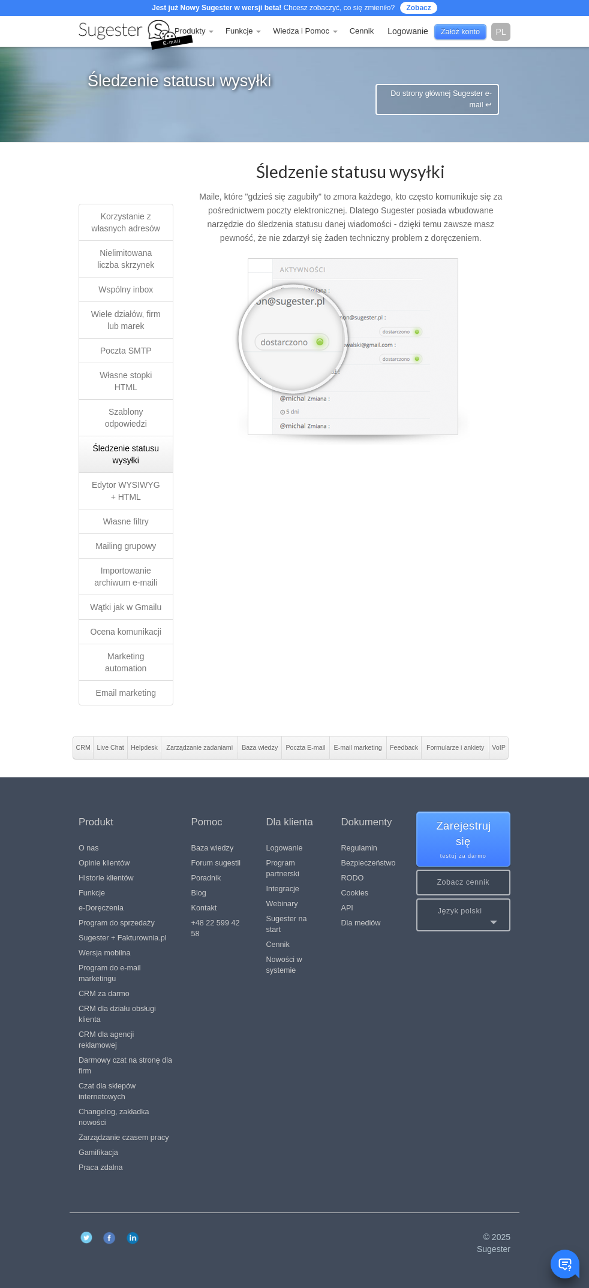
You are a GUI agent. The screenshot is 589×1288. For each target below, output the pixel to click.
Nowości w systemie (284, 965)
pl (500, 32)
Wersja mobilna (105, 953)
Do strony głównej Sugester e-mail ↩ (441, 99)
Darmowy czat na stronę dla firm (125, 1065)
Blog (198, 893)
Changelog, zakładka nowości (114, 1117)
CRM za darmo (104, 994)
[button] (463, 915)
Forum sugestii (216, 863)
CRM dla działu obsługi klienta (117, 1014)
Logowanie (284, 848)
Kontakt (204, 908)
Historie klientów (106, 878)
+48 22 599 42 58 (215, 928)
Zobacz (418, 8)
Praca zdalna (101, 1167)
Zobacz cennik (463, 882)
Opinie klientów (104, 863)
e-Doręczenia (101, 908)
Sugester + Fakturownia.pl (123, 938)
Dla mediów (361, 923)
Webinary (282, 904)
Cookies (355, 893)
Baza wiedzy (212, 848)
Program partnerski (282, 868)
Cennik (362, 30)
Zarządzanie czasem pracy (124, 1137)
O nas (89, 848)
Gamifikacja (98, 1152)
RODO (352, 878)
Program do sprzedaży (117, 923)
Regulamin (359, 848)
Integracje (282, 889)
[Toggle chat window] (565, 1264)
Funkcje (243, 30)
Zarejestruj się (464, 840)
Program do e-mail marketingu (110, 973)
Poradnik (206, 878)
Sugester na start (286, 924)
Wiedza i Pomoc (305, 30)
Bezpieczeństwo (368, 863)
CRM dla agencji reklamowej (106, 1039)
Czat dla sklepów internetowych (107, 1091)
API (347, 908)
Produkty (194, 30)
